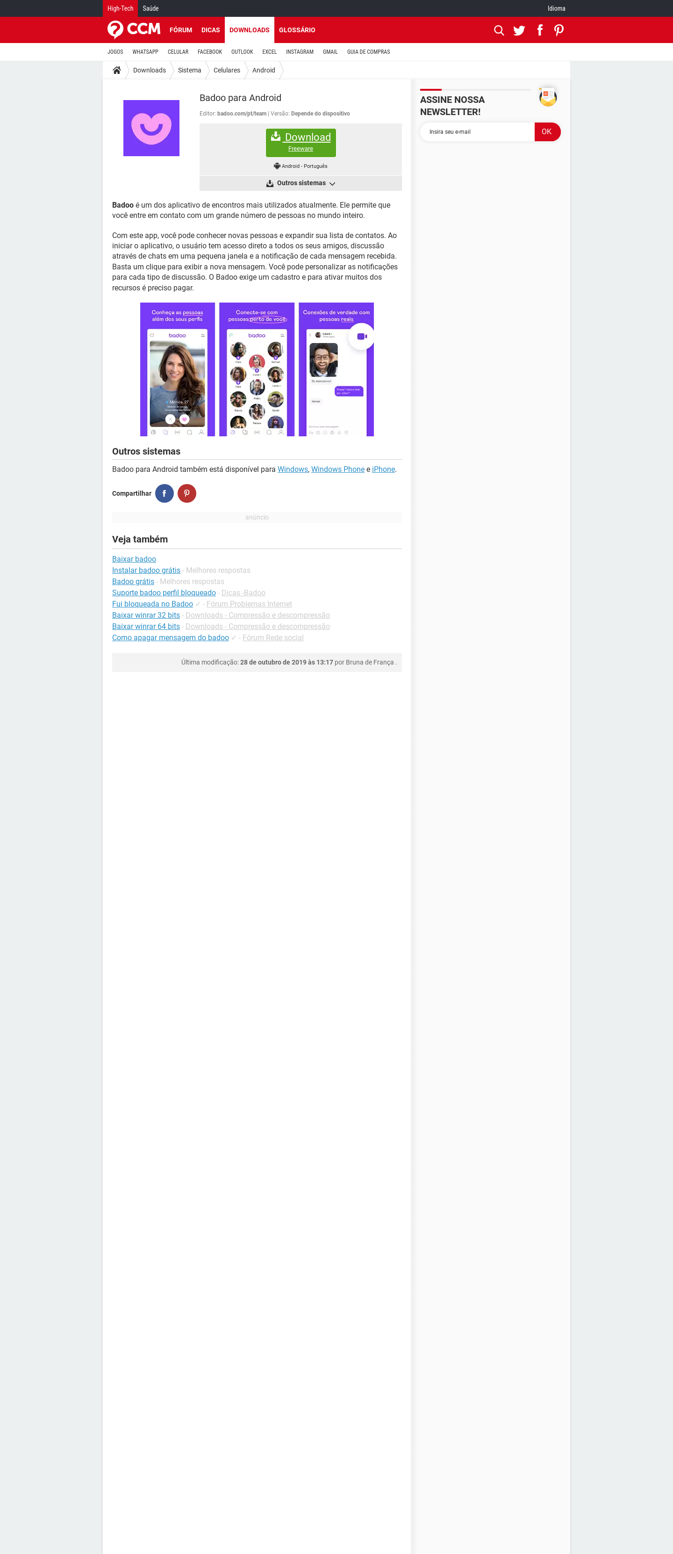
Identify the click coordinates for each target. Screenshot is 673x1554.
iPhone (383, 469)
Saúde (150, 8)
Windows (293, 469)
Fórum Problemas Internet (249, 604)
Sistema (189, 70)
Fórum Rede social (273, 637)
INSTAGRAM (300, 52)
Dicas (210, 30)
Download (301, 141)
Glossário (297, 30)
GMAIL (330, 52)
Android (263, 70)
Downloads (249, 30)
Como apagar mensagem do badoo (170, 637)
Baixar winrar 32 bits (146, 615)
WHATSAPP (145, 52)
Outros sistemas (305, 183)
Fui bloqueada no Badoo (152, 604)
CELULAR (178, 52)
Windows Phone (338, 469)
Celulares (227, 70)
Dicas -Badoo (243, 592)
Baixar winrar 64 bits (146, 626)
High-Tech (120, 8)
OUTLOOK (242, 52)
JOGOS (115, 52)
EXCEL (269, 52)
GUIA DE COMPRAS (368, 52)
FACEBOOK (210, 52)
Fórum (181, 30)
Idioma (557, 8)
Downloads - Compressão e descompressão (258, 615)
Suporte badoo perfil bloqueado (164, 592)
